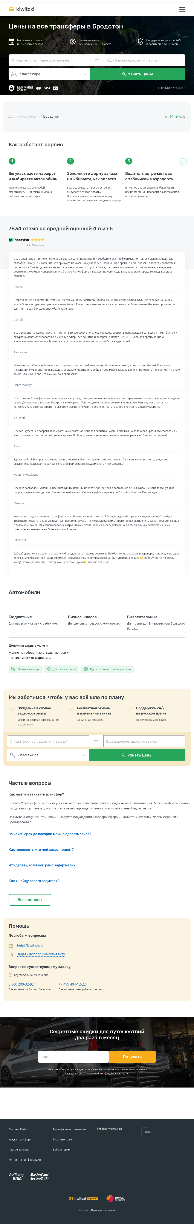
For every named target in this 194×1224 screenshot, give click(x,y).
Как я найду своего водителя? (34, 881)
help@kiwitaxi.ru (30, 945)
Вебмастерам (61, 1149)
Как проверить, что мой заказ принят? (41, 850)
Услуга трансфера (20, 1139)
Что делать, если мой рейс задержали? (42, 865)
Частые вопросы (19, 1149)
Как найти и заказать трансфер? (36, 794)
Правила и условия (103, 1210)
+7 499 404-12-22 (72, 984)
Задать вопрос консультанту (41, 954)
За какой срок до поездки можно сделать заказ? (50, 834)
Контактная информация (25, 1159)
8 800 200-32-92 (21, 984)
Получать (132, 1057)
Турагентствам (62, 1139)
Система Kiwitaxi (19, 1129)
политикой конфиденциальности (107, 1073)
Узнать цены (137, 73)
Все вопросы (30, 899)
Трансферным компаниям (69, 1129)
